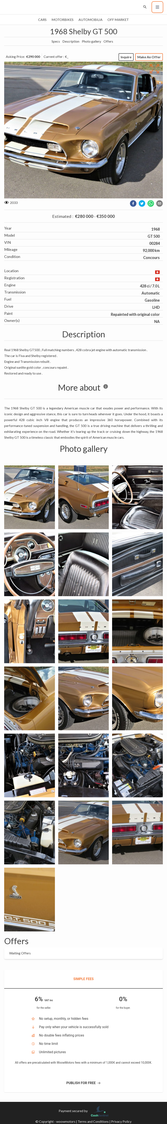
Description (70, 41)
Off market (118, 20)
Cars (42, 20)
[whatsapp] (150, 203)
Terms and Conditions (93, 1121)
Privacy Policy (121, 1121)
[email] (159, 203)
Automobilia (90, 20)
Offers (108, 41)
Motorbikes (62, 20)
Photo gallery (91, 41)
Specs (56, 41)
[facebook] (133, 203)
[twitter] (142, 203)
